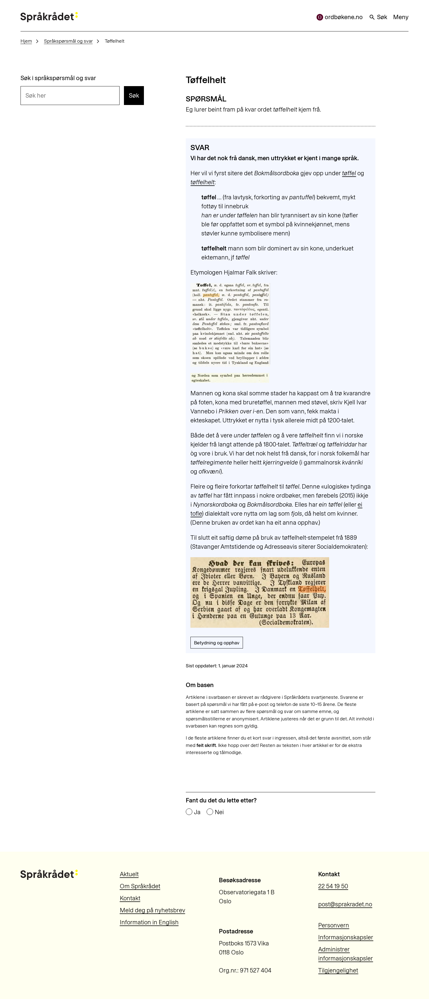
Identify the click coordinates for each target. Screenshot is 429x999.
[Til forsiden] (49, 17)
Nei (219, 812)
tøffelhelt (202, 182)
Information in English (149, 922)
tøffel (349, 173)
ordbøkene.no (340, 17)
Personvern (333, 925)
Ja (197, 812)
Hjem (26, 41)
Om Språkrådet (140, 886)
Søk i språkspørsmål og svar (58, 78)
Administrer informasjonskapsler (345, 954)
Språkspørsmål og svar (68, 41)
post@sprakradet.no (345, 904)
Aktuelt (129, 874)
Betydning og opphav (216, 642)
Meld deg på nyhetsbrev (152, 910)
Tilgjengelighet (338, 970)
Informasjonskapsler (345, 937)
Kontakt (130, 898)
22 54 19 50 (333, 886)
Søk (378, 17)
